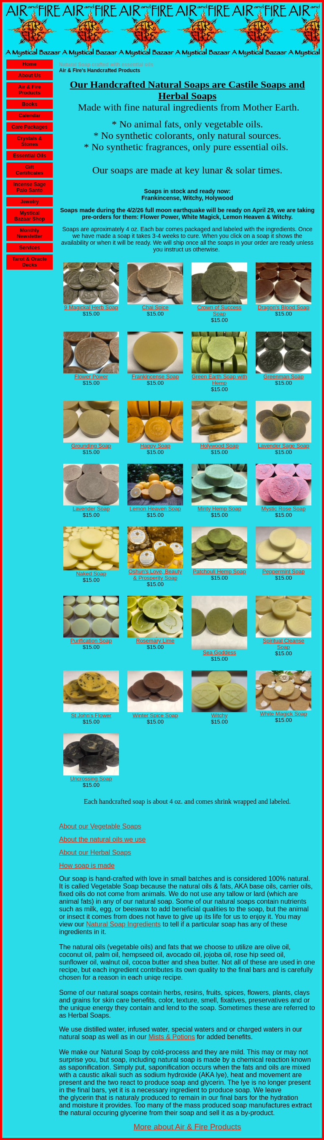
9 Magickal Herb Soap (91, 307)
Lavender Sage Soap (283, 446)
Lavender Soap (91, 508)
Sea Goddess (219, 652)
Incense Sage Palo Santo (30, 187)
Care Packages (29, 127)
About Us (29, 75)
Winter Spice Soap (155, 715)
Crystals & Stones (29, 141)
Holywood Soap (219, 446)
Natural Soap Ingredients (123, 924)
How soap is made (87, 865)
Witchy (219, 715)
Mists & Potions (171, 1036)
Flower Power (91, 376)
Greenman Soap (283, 376)
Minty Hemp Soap (219, 508)
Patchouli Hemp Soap (219, 571)
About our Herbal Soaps (95, 852)
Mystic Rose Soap (284, 508)
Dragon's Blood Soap (283, 307)
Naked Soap (91, 573)
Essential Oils (29, 156)
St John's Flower (91, 715)
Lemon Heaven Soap (155, 508)
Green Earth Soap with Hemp (219, 379)
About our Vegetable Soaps (100, 826)
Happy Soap (155, 446)
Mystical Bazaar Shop (29, 216)
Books (30, 104)
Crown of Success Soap (219, 310)
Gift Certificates (29, 170)
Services (29, 248)
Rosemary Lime (155, 641)
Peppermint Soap (283, 571)
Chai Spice (155, 307)
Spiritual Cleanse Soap (283, 644)
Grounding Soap (91, 446)
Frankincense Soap (155, 376)
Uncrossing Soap (91, 778)
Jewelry (29, 202)
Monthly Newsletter (30, 233)
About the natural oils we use (102, 839)
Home (29, 64)
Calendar (29, 116)
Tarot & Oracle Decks (29, 262)
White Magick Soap (283, 713)
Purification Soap (91, 641)
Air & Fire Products (29, 90)
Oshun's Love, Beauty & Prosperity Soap (155, 574)
